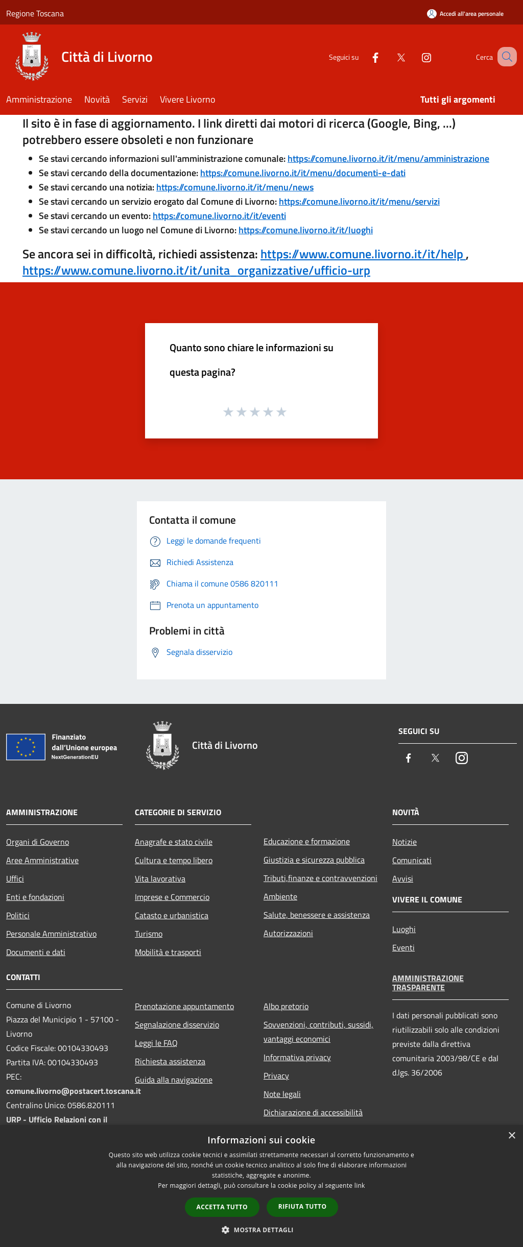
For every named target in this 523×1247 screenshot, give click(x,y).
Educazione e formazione (307, 841)
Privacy (276, 1075)
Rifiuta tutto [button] (302, 1206)
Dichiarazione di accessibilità (313, 1112)
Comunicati (412, 860)
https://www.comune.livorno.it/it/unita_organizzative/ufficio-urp (196, 270)
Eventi (403, 947)
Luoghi (404, 929)
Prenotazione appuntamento (184, 1006)
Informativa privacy (297, 1057)
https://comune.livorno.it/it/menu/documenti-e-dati (303, 173)
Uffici (15, 878)
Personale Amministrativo (51, 933)
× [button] (511, 1136)
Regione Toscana (35, 13)
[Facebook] (362, 56)
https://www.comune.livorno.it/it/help (363, 253)
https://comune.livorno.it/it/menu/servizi (359, 201)
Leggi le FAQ (156, 1043)
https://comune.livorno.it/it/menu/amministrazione (388, 158)
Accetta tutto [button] (222, 1207)
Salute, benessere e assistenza (317, 915)
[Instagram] (413, 56)
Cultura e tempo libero (173, 860)
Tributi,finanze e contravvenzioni (320, 878)
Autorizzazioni (288, 933)
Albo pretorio (286, 1006)
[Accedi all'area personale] (465, 14)
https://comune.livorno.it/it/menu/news (235, 187)
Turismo (148, 933)
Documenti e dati (35, 952)
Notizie (404, 842)
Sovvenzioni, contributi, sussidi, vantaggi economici (318, 1031)
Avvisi (402, 878)
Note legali (282, 1094)
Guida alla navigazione (173, 1079)
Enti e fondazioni (35, 897)
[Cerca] (504, 56)
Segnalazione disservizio (177, 1024)
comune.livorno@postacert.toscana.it (73, 1091)
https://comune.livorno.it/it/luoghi (306, 230)
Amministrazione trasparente (428, 982)
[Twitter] (388, 56)
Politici (18, 915)
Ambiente (280, 896)
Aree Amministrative (42, 860)
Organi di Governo (37, 842)
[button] (261, 1230)
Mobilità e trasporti (168, 952)
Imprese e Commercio (172, 897)
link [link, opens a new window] (359, 1185)
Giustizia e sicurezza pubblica (314, 859)
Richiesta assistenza (170, 1061)
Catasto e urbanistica (171, 915)
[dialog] (261, 1186)
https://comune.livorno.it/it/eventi (219, 216)
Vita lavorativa (160, 878)
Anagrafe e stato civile (173, 842)
